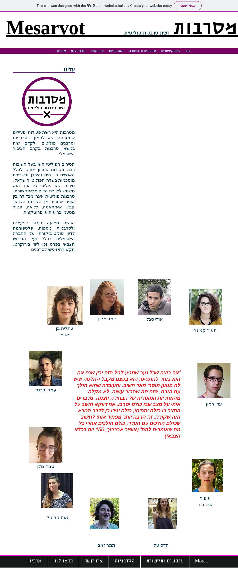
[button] (116, 51)
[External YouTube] (159, 111)
